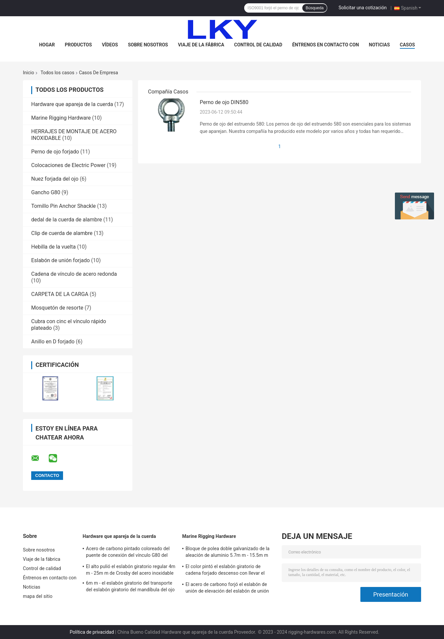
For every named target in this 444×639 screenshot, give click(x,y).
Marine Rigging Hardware (61, 118)
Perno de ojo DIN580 (224, 102)
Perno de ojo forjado (55, 151)
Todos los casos (57, 72)
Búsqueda (315, 8)
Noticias (379, 44)
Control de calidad (258, 44)
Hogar (47, 44)
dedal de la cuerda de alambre (66, 219)
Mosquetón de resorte (57, 308)
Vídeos (110, 44)
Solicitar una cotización (362, 7)
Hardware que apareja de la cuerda (72, 104)
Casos (407, 44)
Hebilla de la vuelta (53, 247)
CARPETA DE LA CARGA (59, 294)
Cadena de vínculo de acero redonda (74, 274)
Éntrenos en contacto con (325, 44)
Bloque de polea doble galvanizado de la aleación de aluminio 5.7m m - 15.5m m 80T (227, 553)
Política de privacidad (92, 632)
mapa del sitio (37, 596)
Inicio (28, 72)
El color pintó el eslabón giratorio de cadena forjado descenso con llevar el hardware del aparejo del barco (224, 571)
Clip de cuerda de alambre (62, 233)
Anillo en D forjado (53, 341)
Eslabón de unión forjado (60, 260)
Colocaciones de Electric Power (68, 165)
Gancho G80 (45, 192)
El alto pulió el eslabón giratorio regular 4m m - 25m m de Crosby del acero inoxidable (131, 570)
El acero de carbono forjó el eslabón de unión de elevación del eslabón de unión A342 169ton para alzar (227, 589)
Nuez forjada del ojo (54, 179)
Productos (78, 44)
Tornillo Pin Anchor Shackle (63, 206)
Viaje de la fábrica (201, 44)
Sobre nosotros (148, 44)
